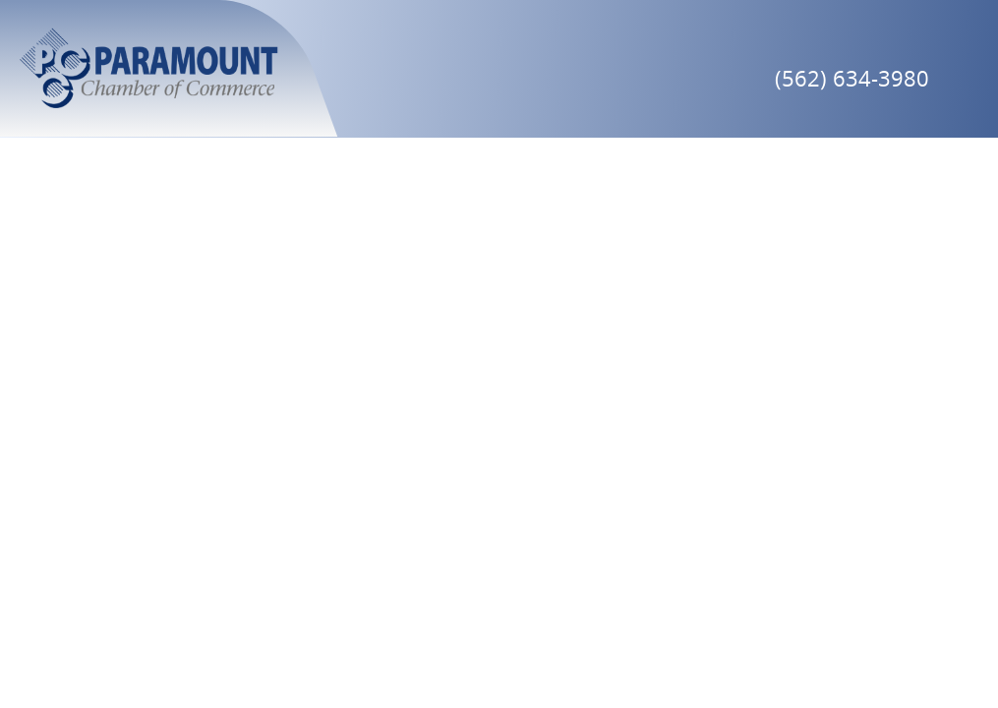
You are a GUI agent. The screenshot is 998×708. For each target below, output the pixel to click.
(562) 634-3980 (852, 78)
